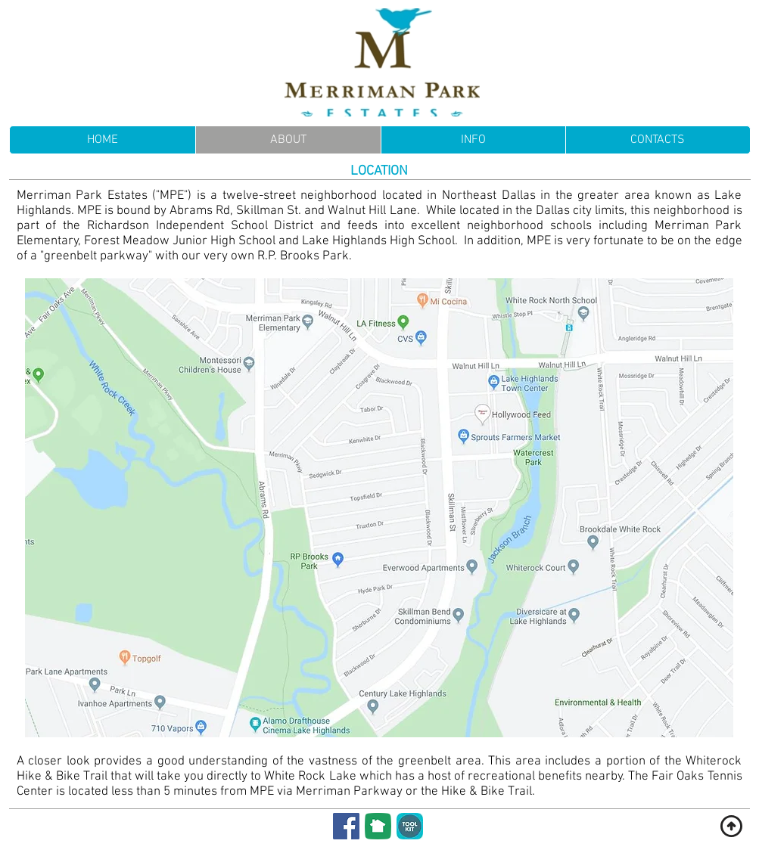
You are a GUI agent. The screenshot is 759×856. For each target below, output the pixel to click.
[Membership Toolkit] (410, 826)
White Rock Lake (310, 776)
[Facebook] (346, 826)
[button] (473, 140)
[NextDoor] (378, 826)
